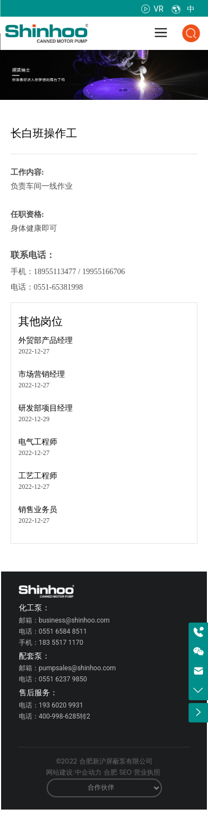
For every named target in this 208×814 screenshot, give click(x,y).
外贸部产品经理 (45, 340)
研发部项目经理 (45, 408)
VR (152, 8)
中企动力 (88, 772)
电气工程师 (37, 442)
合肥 (110, 772)
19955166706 (103, 271)
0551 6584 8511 (63, 631)
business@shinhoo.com (74, 620)
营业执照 (147, 772)
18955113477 (55, 271)
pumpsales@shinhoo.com (77, 668)
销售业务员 (37, 509)
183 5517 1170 (61, 642)
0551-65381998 (58, 287)
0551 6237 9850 (63, 679)
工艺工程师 (37, 475)
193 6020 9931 (61, 705)
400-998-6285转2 (64, 716)
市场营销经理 (41, 374)
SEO (125, 772)
